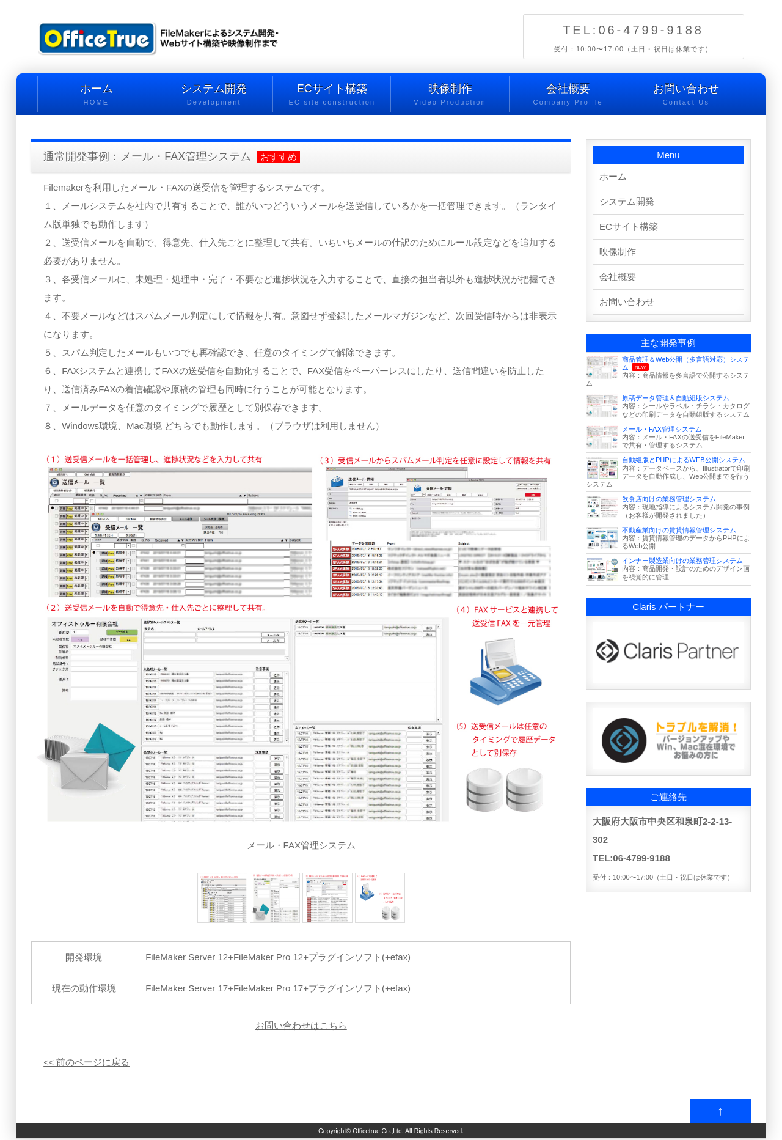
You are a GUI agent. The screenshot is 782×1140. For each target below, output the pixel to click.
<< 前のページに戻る (86, 1062)
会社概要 (568, 95)
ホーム (96, 95)
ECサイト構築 (331, 95)
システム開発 (213, 95)
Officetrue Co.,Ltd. (378, 1131)
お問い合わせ (686, 95)
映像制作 (449, 95)
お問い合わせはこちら (301, 1025)
